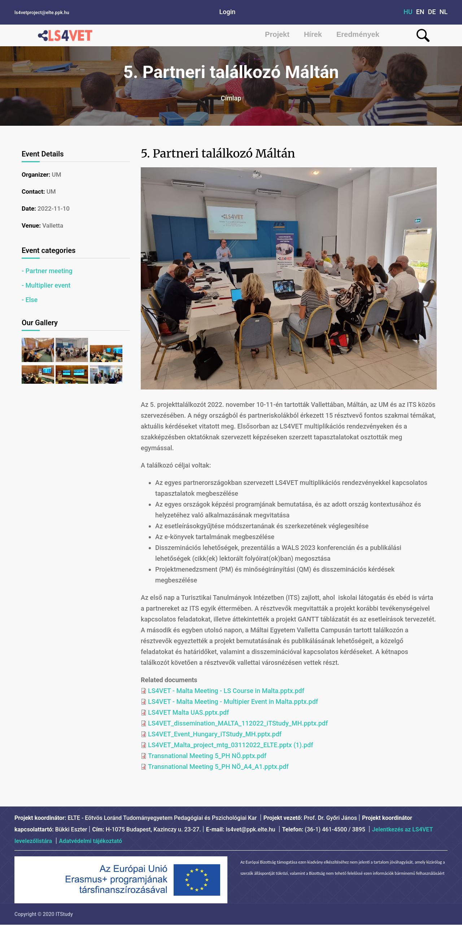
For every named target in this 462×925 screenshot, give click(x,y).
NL (444, 12)
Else (32, 300)
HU (408, 12)
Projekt (277, 34)
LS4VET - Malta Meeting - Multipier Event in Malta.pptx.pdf (233, 701)
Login (227, 12)
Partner (36, 271)
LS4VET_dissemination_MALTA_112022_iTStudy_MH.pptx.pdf (238, 723)
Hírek (313, 34)
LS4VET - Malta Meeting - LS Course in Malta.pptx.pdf (226, 690)
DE (432, 12)
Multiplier (39, 285)
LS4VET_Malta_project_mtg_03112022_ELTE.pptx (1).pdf (230, 745)
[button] (39, 359)
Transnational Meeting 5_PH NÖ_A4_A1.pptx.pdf (218, 766)
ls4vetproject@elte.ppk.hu (41, 12)
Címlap (231, 98)
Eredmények (357, 34)
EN (420, 12)
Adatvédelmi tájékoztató (90, 841)
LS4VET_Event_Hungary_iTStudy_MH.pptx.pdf (215, 734)
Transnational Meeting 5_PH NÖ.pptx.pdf (207, 756)
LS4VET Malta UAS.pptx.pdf (188, 712)
